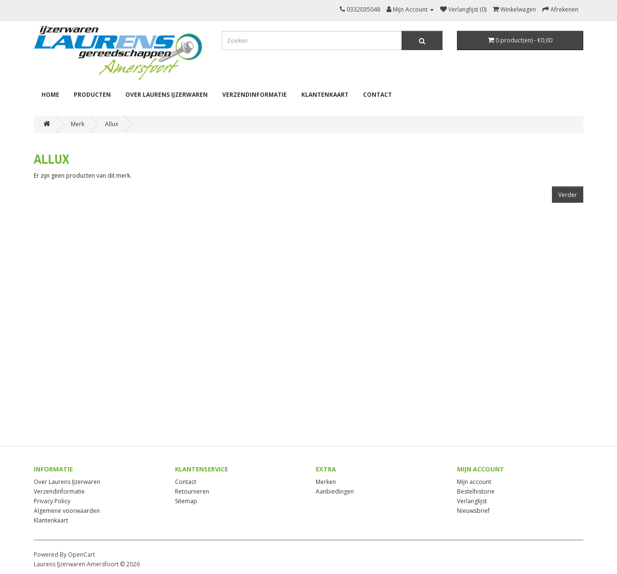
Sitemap (186, 501)
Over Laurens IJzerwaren (166, 95)
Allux (111, 124)
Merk (77, 124)
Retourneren (192, 491)
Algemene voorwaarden (67, 511)
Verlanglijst (472, 501)
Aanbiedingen (335, 491)
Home (50, 95)
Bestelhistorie (476, 491)
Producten (92, 95)
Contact (377, 95)
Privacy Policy (52, 501)
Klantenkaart (325, 95)
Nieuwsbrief (473, 511)
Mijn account (474, 482)
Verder (567, 195)
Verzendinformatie (254, 95)
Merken (326, 482)
